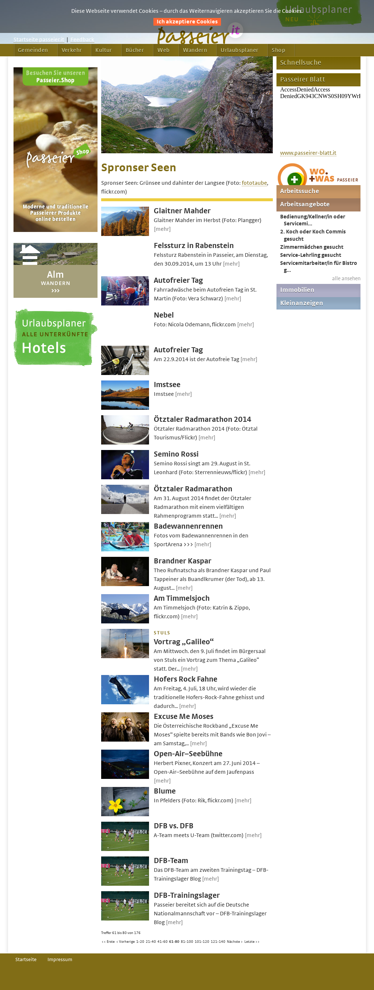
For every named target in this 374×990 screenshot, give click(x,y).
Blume (165, 791)
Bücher (135, 50)
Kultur (103, 50)
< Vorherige (125, 942)
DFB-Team (171, 861)
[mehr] (162, 229)
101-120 (202, 942)
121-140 (218, 942)
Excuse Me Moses (183, 716)
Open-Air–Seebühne (188, 754)
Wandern (195, 50)
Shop (278, 50)
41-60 (162, 942)
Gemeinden (33, 50)
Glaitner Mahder (182, 211)
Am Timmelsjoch (182, 598)
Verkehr (72, 50)
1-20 (140, 942)
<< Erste (108, 942)
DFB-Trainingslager (187, 895)
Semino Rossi (176, 454)
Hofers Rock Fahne (185, 679)
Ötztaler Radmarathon (193, 489)
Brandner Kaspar (182, 561)
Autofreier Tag (178, 280)
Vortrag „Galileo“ (184, 642)
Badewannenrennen (188, 526)
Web (163, 50)
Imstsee (167, 385)
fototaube (254, 183)
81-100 (187, 942)
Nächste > (235, 942)
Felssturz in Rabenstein (194, 246)
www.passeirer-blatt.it (308, 153)
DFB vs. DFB (174, 826)
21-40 (151, 942)
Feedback (82, 39)
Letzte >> (252, 942)
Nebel (164, 315)
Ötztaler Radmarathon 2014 (202, 419)
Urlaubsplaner (239, 50)
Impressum (59, 959)
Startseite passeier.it (39, 39)
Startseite (26, 959)
